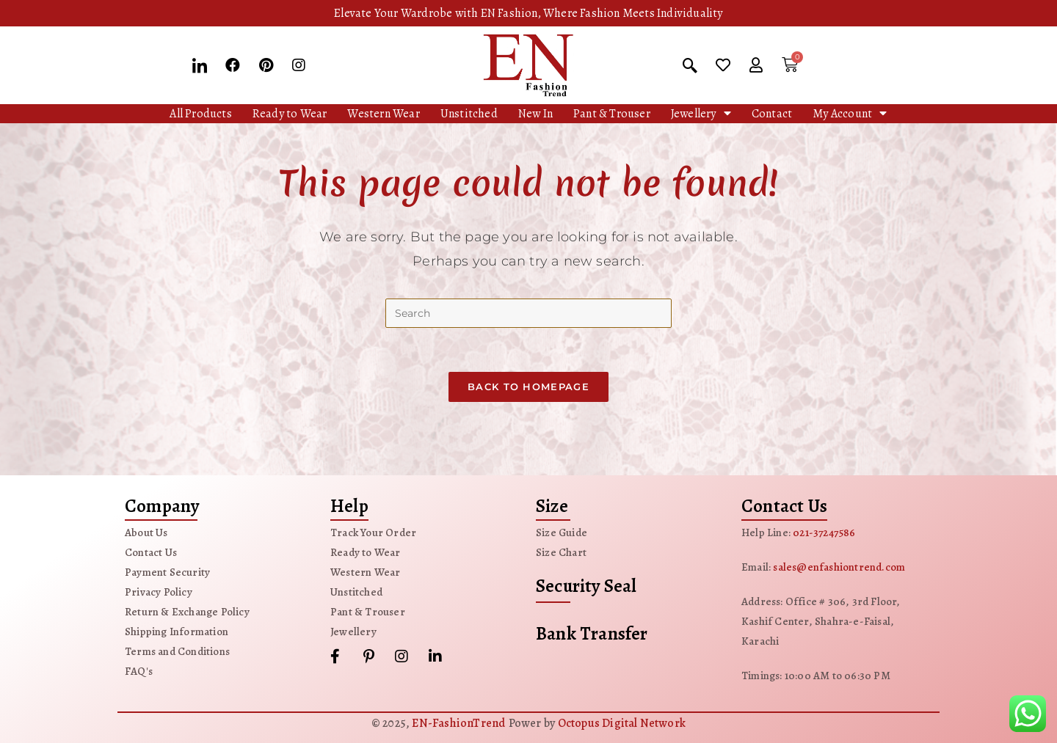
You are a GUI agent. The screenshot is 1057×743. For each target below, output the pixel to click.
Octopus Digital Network (622, 723)
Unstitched (469, 114)
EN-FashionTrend (458, 723)
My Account (850, 113)
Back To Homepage (528, 386)
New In (535, 114)
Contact (772, 114)
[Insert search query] (528, 313)
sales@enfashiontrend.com (839, 567)
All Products (200, 114)
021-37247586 (824, 532)
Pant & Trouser (611, 114)
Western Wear (383, 114)
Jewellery (701, 113)
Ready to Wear (290, 114)
